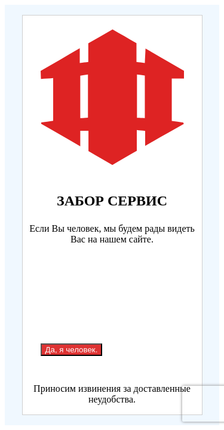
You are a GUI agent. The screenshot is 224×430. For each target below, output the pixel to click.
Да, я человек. (71, 349)
